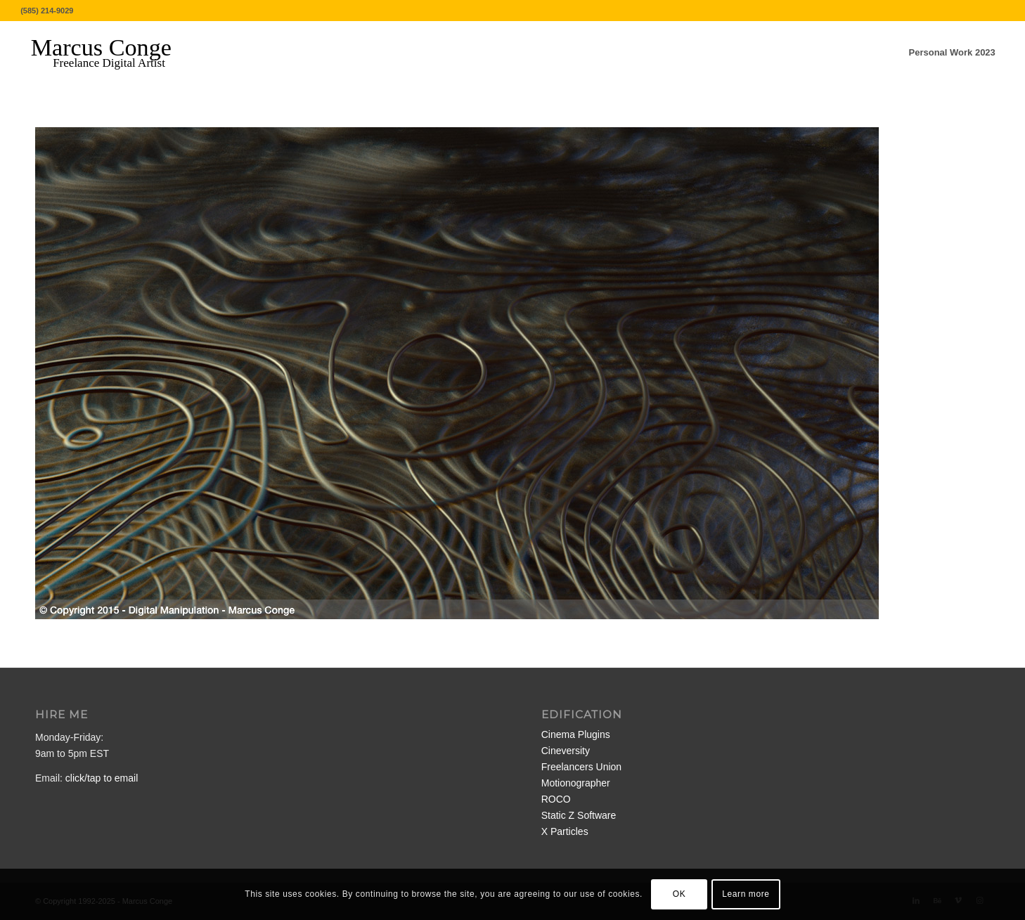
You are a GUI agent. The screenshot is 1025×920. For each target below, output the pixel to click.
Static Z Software (579, 815)
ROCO (556, 799)
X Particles (564, 831)
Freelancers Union (581, 766)
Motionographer (575, 783)
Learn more (745, 894)
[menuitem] (952, 52)
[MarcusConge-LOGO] (111, 52)
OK (679, 894)
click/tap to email (101, 778)
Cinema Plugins (575, 734)
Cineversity (565, 750)
